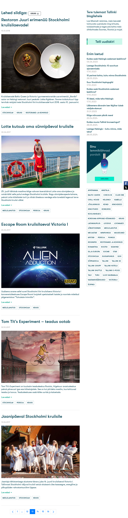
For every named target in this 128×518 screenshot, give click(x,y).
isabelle (118, 200)
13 (33, 512)
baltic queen (94, 195)
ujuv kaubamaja (110, 275)
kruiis (19, 113)
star (115, 252)
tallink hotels (111, 266)
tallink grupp (94, 266)
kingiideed (117, 204)
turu (97, 275)
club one (119, 195)
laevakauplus (94, 223)
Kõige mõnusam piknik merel (100, 115)
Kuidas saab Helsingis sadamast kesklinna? (106, 59)
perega (36, 210)
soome (106, 252)
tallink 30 (116, 261)
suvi (119, 256)
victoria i (113, 280)
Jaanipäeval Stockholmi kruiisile (31, 416)
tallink (105, 261)
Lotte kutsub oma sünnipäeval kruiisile (37, 126)
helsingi (107, 200)
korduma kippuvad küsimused (101, 218)
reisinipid (92, 242)
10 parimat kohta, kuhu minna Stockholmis (106, 75)
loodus (107, 223)
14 (38, 512)
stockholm (7, 113)
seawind (115, 247)
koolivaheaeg (94, 214)
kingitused (93, 209)
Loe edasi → (6, 107)
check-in (107, 195)
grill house (93, 200)
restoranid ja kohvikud (37, 113)
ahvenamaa (93, 190)
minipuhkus (105, 233)
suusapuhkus (108, 256)
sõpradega (93, 261)
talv (90, 275)
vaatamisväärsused (96, 280)
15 (44, 512)
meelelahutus (8, 210)
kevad (106, 204)
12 (28, 512)
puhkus (111, 237)
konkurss (106, 209)
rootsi (104, 247)
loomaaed (119, 223)
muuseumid (119, 233)
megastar (92, 233)
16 (49, 512)
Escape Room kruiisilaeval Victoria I (34, 224)
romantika (93, 247)
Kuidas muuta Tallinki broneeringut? (103, 122)
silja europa (94, 252)
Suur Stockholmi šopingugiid (100, 82)
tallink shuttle (95, 270)
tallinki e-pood (112, 270)
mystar (91, 237)
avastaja (105, 190)
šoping (91, 284)
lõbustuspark (94, 228)
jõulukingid (94, 204)
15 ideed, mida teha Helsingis (100, 98)
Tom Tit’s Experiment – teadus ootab (35, 321)
